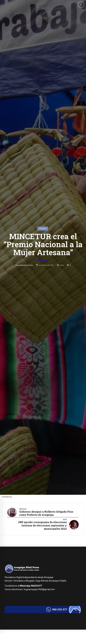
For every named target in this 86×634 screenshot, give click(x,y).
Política (42, 298)
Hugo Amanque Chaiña (24, 335)
